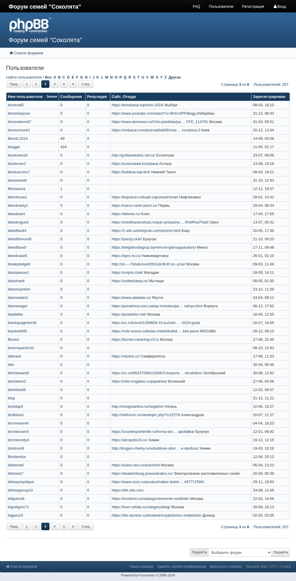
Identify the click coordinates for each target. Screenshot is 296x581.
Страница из (235, 84)
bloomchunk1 (19, 130)
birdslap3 (15, 406)
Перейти (199, 552)
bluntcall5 (16, 105)
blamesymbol (19, 289)
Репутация (97, 96)
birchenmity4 (18, 440)
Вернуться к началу (226, 567)
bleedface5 (17, 247)
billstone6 (16, 465)
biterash (14, 356)
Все (48, 77)
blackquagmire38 (22, 323)
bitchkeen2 (17, 381)
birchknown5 (18, 431)
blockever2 (17, 163)
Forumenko (147, 575)
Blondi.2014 (18, 138)
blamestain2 (18, 297)
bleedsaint (16, 214)
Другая (175, 77)
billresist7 (15, 473)
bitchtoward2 (18, 373)
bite (11, 364)
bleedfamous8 (20, 239)
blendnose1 (17, 197)
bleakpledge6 (19, 264)
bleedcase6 (17, 256)
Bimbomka (16, 457)
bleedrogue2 (18, 222)
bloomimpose (19, 113)
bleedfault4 (17, 230)
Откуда (129, 96)
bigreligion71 (18, 507)
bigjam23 (15, 515)
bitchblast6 (17, 390)
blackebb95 (17, 331)
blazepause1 (18, 272)
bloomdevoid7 (19, 122)
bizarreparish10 (21, 348)
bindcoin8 (16, 448)
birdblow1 (16, 415)
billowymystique (21, 482)
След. (86, 84)
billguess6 (16, 498)
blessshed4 (17, 180)
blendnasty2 (18, 205)
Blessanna (16, 189)
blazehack (16, 281)
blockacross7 (19, 172)
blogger (14, 147)
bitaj (11, 398)
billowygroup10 (20, 490)
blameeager (18, 306)
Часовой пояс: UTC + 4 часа (268, 567)
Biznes (13, 339)
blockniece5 (18, 155)
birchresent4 (18, 423)
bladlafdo (15, 314)
